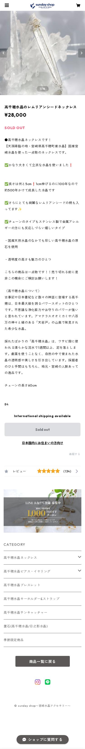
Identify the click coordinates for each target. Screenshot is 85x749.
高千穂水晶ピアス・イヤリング (27, 571)
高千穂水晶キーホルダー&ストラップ (32, 599)
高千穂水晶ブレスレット (22, 585)
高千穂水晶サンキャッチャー (25, 612)
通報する (74, 454)
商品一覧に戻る (42, 661)
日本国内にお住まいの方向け (42, 443)
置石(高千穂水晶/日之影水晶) (26, 626)
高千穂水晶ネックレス (20, 558)
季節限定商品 (14, 640)
